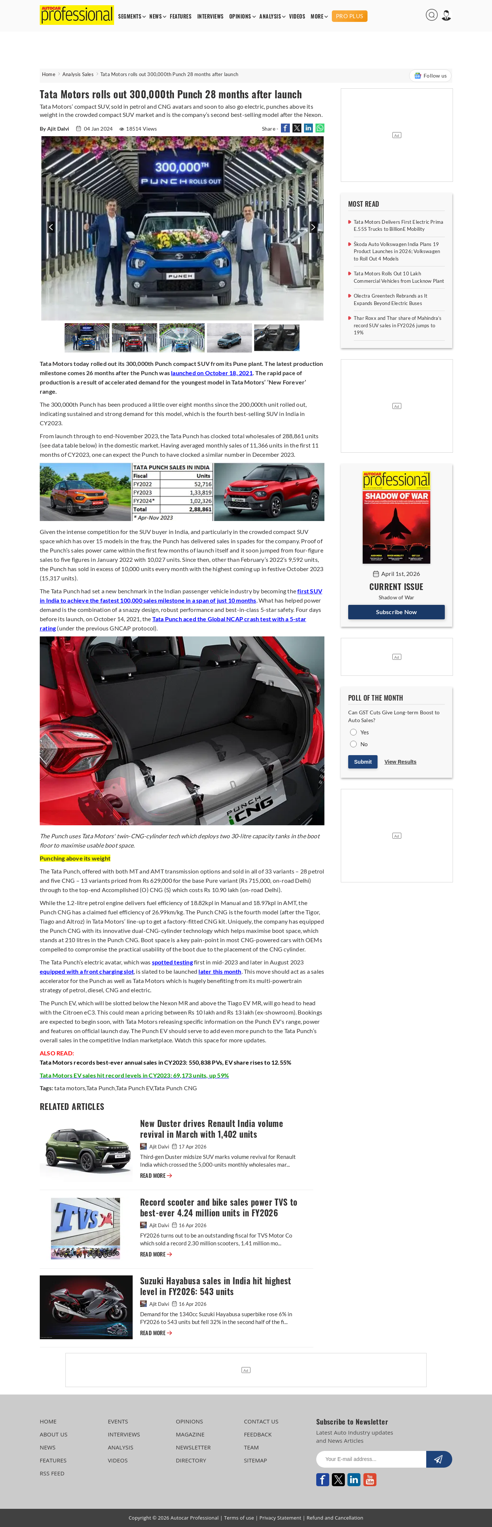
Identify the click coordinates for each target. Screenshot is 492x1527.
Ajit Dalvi (155, 1147)
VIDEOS (297, 16)
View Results (401, 762)
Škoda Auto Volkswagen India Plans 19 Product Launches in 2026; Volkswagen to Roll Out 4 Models (397, 251)
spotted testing (172, 962)
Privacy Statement (280, 1517)
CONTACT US (261, 1421)
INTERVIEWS (210, 16)
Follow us (430, 75)
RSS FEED (52, 1473)
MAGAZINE (190, 1434)
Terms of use (239, 1517)
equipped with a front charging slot (87, 971)
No (364, 744)
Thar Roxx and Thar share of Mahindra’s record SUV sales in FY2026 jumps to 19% (398, 325)
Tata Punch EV (134, 1087)
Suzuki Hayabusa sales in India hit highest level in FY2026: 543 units (215, 1286)
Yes (364, 732)
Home (48, 74)
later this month (219, 971)
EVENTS (118, 1421)
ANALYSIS (270, 16)
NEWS (155, 16)
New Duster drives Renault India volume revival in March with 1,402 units (211, 1129)
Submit (363, 762)
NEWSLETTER (193, 1447)
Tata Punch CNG (175, 1087)
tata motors (69, 1087)
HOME (48, 1421)
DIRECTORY (191, 1460)
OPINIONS (240, 16)
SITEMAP (255, 1460)
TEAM (251, 1447)
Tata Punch (100, 1087)
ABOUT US (54, 1434)
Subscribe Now (396, 611)
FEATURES (180, 16)
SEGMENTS (129, 16)
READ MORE (156, 1175)
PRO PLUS (349, 16)
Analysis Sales (78, 74)
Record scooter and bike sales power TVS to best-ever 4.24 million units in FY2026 (219, 1207)
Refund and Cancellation (335, 1517)
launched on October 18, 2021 (212, 372)
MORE (317, 16)
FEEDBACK (258, 1434)
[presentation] (49, 231)
